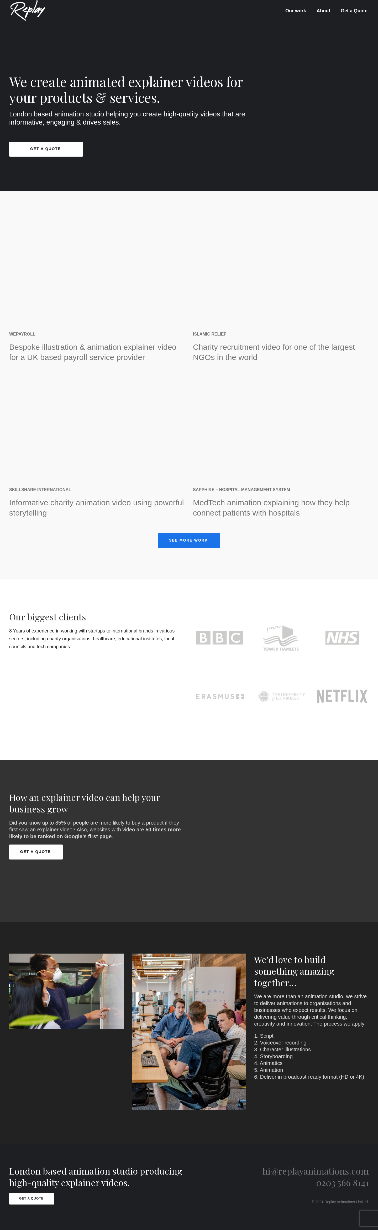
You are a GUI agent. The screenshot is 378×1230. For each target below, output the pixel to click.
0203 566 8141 (342, 1182)
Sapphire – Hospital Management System (241, 489)
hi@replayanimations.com (315, 1171)
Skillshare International (40, 489)
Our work (295, 10)
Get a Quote (354, 10)
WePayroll (22, 334)
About (323, 10)
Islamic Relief (209, 334)
